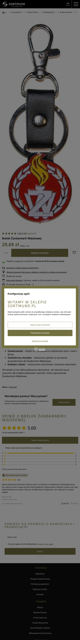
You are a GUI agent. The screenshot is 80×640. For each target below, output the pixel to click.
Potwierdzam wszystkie (40, 333)
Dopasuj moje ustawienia (40, 325)
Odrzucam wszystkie (40, 341)
